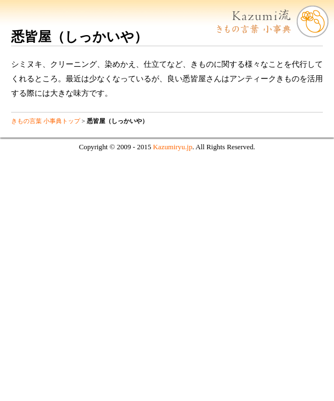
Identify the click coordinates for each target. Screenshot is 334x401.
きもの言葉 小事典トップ (45, 121)
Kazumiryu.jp (173, 147)
